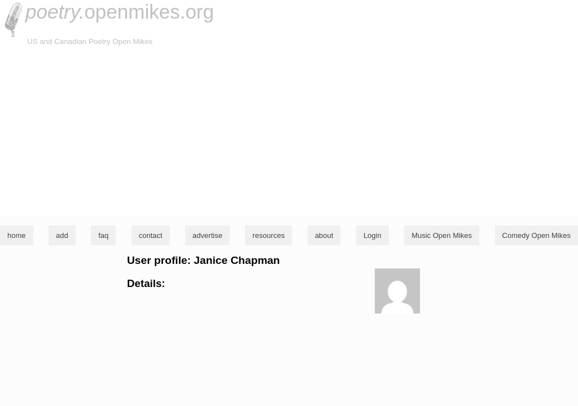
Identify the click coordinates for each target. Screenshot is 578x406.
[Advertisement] (289, 132)
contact (151, 235)
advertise (207, 235)
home (16, 235)
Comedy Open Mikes (536, 235)
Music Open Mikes (441, 235)
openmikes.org (119, 12)
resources (268, 235)
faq (103, 235)
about (324, 235)
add (62, 235)
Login (373, 235)
